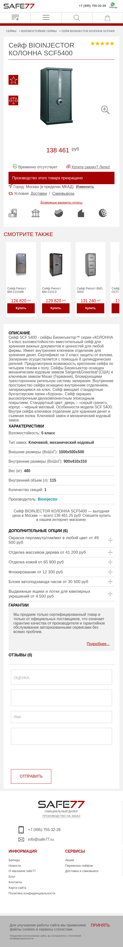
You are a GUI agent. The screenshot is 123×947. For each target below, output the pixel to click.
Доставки (39, 193)
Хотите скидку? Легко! (90, 167)
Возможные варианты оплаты (61, 202)
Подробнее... (98, 644)
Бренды (14, 860)
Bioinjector (48, 499)
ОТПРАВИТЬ (31, 776)
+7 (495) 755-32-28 (92, 6)
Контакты (15, 882)
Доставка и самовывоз (81, 871)
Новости (15, 865)
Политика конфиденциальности (32, 893)
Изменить (85, 187)
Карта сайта (17, 887)
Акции (69, 860)
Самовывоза (63, 193)
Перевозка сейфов (79, 865)
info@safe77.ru (41, 839)
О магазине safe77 (22, 871)
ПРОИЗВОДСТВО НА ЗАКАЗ (61, 815)
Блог (12, 876)
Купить (21, 308)
